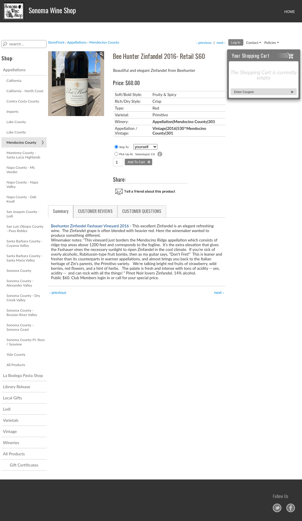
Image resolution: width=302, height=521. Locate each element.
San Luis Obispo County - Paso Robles (24, 228)
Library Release (16, 386)
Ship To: (124, 147)
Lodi (7, 408)
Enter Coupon (244, 92)
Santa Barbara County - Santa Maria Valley (24, 258)
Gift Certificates (24, 464)
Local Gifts (12, 397)
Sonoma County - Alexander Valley (19, 283)
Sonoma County (18, 270)
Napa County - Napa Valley (22, 184)
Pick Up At (126, 154)
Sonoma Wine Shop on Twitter (277, 508)
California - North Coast (24, 91)
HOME (289, 12)
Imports (12, 111)
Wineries (11, 442)
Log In (235, 42)
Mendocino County (21, 142)
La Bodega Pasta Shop (23, 375)
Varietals (11, 420)
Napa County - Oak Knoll (21, 199)
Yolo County (15, 354)
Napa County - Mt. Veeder (20, 169)
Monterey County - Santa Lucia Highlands (23, 154)
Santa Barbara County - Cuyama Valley (24, 243)
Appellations (14, 69)
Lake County (16, 122)
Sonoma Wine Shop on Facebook (290, 508)
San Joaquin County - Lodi (22, 213)
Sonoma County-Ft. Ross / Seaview (25, 342)
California (13, 80)
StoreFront (56, 42)
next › (220, 42)
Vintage (10, 431)
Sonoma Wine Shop (40, 11)
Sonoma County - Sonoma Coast (19, 327)
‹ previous (203, 42)
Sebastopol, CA (145, 154)
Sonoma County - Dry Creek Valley (23, 297)
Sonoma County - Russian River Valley (21, 312)
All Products (15, 365)
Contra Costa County (22, 101)
